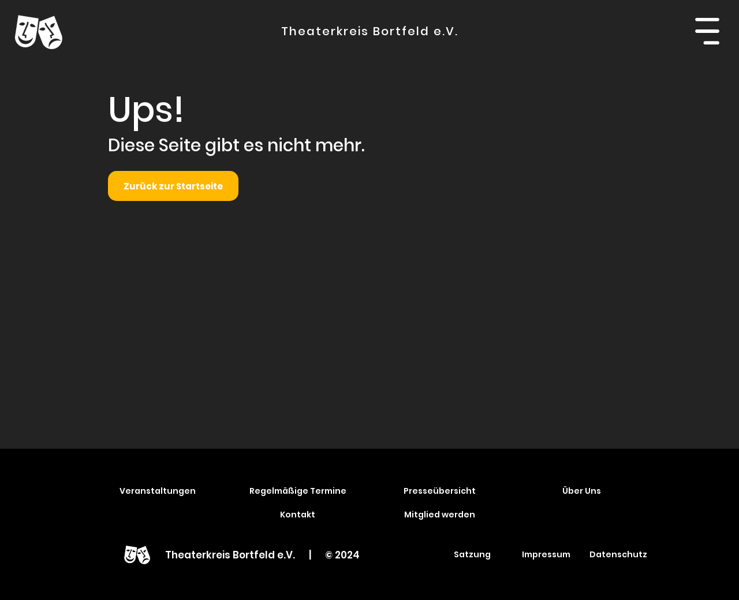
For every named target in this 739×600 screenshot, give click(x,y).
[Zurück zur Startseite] (173, 186)
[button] (707, 31)
